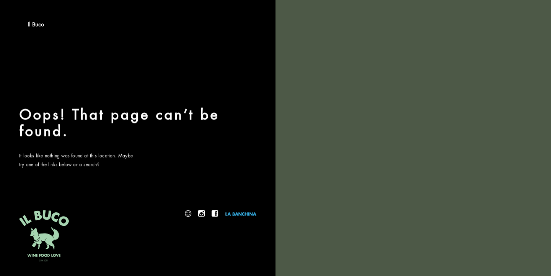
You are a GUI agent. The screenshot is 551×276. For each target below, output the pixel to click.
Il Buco (36, 24)
